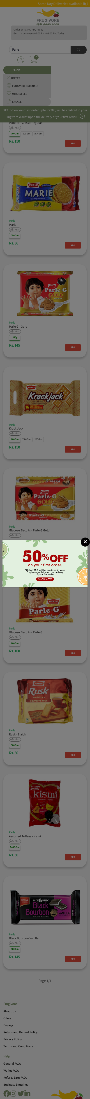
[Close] (85, 542)
